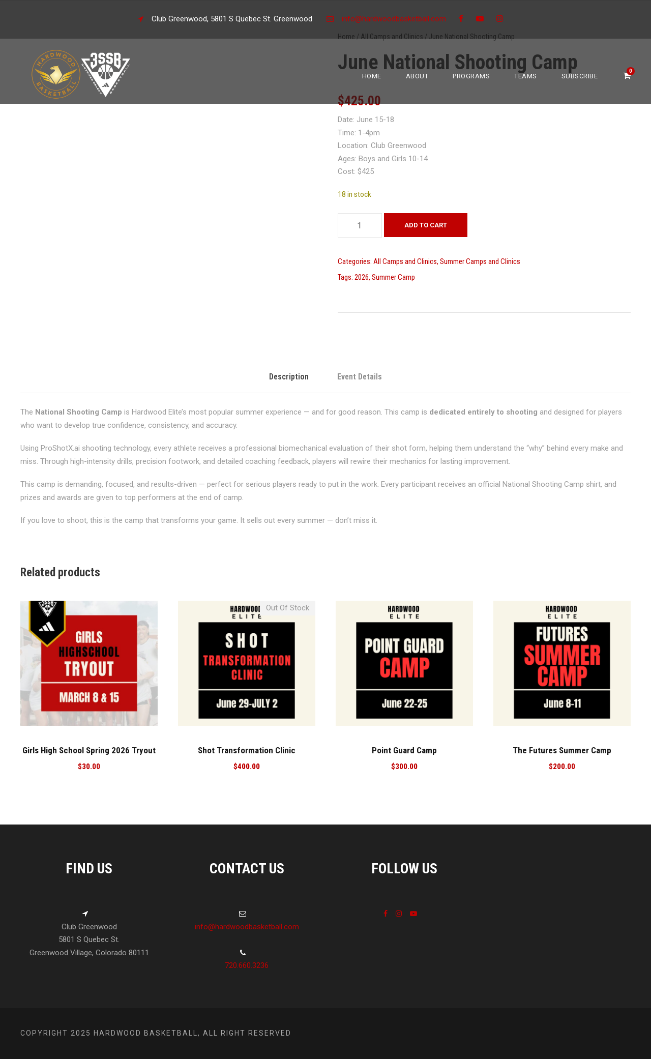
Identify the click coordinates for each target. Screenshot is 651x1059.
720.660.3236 (247, 965)
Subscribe (579, 76)
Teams (525, 76)
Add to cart (425, 225)
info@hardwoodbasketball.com (394, 18)
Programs (471, 76)
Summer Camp (393, 277)
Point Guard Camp (404, 750)
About (417, 76)
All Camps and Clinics (405, 261)
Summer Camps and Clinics (480, 261)
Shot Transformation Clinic (246, 750)
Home (371, 76)
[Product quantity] (360, 225)
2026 (361, 277)
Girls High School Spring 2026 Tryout (89, 750)
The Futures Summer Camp (562, 750)
